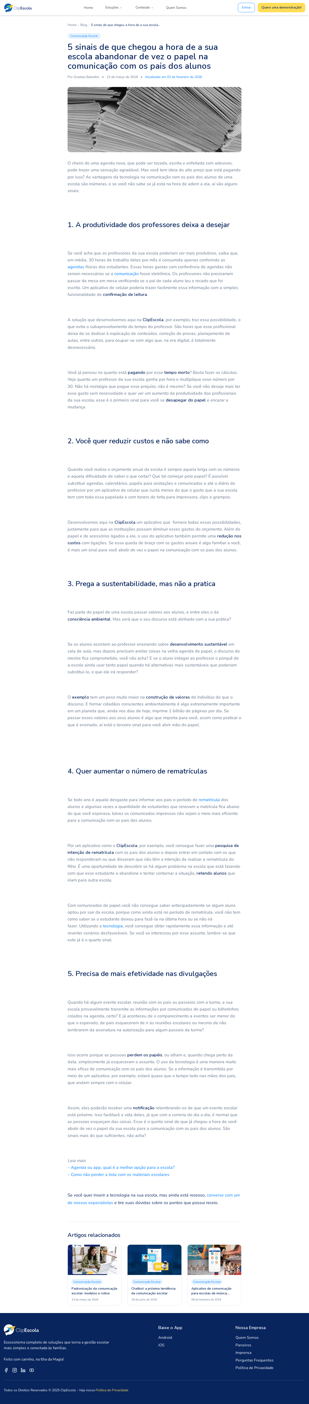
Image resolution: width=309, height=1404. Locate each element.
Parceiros (243, 1345)
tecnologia (113, 926)
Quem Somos (176, 7)
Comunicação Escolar (84, 36)
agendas (76, 267)
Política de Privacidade (255, 1367)
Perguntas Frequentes (255, 1360)
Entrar (246, 7)
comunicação (126, 273)
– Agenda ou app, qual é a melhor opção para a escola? (121, 1167)
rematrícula (209, 800)
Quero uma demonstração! (281, 7)
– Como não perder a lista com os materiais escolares (118, 1174)
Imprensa (243, 1352)
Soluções (113, 7)
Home (88, 7)
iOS (161, 1345)
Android (165, 1337)
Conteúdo (145, 7)
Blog (83, 25)
